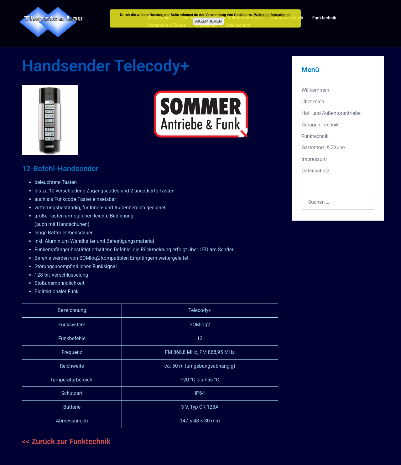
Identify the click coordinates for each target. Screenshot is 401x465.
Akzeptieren (208, 21)
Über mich (313, 102)
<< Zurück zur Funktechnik (66, 441)
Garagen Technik (320, 125)
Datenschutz (316, 171)
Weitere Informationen (272, 15)
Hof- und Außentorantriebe (331, 113)
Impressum (314, 159)
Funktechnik (324, 17)
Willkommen (315, 90)
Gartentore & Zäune (323, 148)
